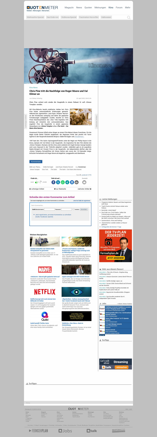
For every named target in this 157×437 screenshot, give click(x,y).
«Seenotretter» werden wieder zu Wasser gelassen (114, 223)
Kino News (30, 425)
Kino (111, 7)
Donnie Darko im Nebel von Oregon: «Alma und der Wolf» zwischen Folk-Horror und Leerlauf (116, 217)
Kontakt (121, 416)
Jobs (120, 415)
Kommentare (36, 161)
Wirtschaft (59, 416)
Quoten (88, 7)
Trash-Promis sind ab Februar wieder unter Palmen (115, 207)
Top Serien (126, 425)
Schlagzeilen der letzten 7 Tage (111, 227)
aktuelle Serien (99, 425)
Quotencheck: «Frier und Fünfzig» (112, 220)
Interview (43, 416)
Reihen (43, 415)
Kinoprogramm (107, 425)
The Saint (54, 169)
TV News (65, 425)
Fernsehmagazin (43, 425)
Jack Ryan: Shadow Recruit (64, 167)
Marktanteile (75, 415)
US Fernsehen (58, 425)
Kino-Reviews (91, 416)
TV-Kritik (90, 415)
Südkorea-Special (68, 17)
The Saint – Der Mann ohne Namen (70, 169)
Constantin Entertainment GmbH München (115, 308)
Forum (119, 7)
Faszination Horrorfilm (88, 17)
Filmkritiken (52, 425)
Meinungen (100, 7)
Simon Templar (34, 169)
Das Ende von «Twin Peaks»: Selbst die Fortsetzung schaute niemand (114, 213)
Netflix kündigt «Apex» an (110, 281)
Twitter (27, 421)
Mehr (127, 7)
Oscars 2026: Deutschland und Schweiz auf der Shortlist (115, 284)
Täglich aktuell (76, 416)
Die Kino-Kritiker (107, 415)
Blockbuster (85, 425)
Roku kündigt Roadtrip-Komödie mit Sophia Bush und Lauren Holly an (114, 288)
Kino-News (106, 413)
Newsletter (28, 415)
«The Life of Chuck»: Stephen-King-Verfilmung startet (113, 273)
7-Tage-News (29, 418)
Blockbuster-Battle (107, 418)
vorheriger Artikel (36, 189)
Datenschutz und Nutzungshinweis (123, 419)
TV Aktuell (36, 425)
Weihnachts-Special (35, 17)
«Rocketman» (79, 137)
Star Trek (45, 169)
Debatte (90, 413)
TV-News (59, 413)
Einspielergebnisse (108, 416)
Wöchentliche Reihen (77, 413)
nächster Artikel (84, 189)
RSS (27, 413)
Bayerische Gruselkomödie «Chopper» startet (114, 293)
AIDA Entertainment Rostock (110, 325)
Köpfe (58, 420)
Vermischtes (60, 415)
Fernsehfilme (92, 425)
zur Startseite (60, 189)
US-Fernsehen (60, 421)
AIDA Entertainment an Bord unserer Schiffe (115, 314)
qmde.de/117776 (86, 175)
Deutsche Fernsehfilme (117, 425)
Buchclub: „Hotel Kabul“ (109, 210)
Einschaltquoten (72, 425)
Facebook (28, 420)
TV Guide (79, 425)
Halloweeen (106, 17)
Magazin (69, 7)
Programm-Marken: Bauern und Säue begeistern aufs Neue (116, 203)
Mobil (27, 416)
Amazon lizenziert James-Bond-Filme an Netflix (115, 277)
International (60, 418)
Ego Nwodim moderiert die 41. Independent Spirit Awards (112, 297)
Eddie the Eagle (48, 167)
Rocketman (81, 167)
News (79, 7)
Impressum (122, 422)
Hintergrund (44, 413)
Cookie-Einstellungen (124, 421)
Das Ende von (52, 17)
